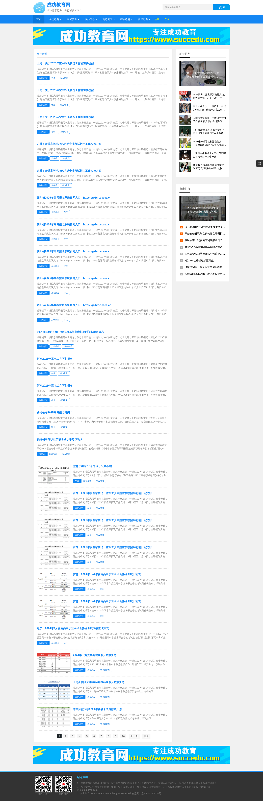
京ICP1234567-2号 (151, 793)
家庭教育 (72, 19)
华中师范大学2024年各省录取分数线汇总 (97, 709)
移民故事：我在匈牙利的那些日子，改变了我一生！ (214, 240)
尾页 (146, 736)
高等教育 (143, 19)
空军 (89, 508)
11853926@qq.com (87, 790)
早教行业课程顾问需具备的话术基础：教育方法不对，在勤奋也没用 (222, 247)
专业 (77, 481)
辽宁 (66, 643)
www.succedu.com (100, 793)
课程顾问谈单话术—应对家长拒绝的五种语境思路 (212, 273)
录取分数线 (105, 670)
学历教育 (54, 19)
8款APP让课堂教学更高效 (199, 260)
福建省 (42, 454)
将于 (53, 427)
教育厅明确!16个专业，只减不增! (93, 466)
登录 (167, 19)
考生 (53, 78)
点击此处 (64, 78)
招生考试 (68, 346)
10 (123, 736)
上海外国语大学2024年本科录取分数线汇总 (99, 682)
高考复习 (107, 19)
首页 (38, 19)
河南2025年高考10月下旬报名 (55, 358)
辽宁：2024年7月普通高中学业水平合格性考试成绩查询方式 (73, 628)
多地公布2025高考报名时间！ (54, 412)
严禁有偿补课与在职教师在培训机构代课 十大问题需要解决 (218, 233)
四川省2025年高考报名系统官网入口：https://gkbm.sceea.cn (74, 197)
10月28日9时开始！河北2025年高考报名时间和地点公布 (70, 332)
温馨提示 (43, 78)
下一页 (134, 736)
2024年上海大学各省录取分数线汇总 (95, 655)
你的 (66, 212)
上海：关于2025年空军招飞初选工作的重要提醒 (65, 63)
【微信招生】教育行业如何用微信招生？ (207, 267)
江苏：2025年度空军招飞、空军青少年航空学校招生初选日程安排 (112, 493)
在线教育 (125, 19)
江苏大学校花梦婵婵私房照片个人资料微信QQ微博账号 (215, 253)
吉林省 (54, 158)
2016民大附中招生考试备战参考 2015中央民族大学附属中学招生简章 (223, 226)
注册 (157, 19)
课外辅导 (90, 19)
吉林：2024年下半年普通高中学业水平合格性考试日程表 (107, 574)
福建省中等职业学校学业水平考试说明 (60, 439)
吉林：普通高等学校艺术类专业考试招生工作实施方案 (69, 144)
